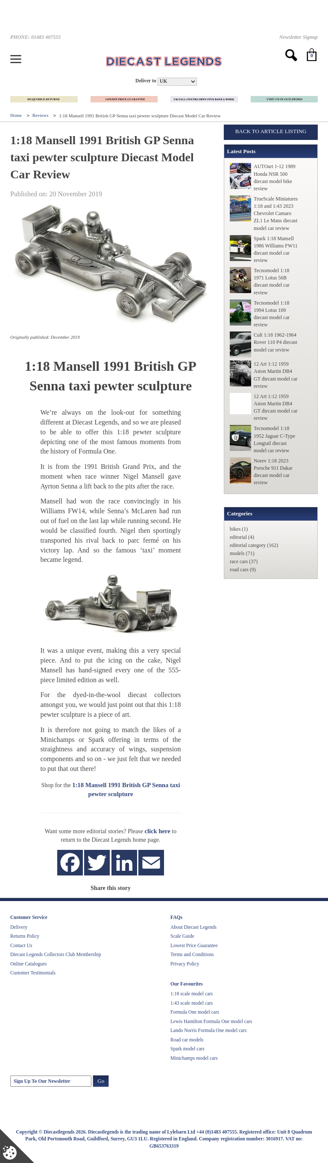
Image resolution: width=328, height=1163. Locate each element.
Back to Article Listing (271, 131)
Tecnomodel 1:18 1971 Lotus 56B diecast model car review (272, 281)
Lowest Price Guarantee (193, 945)
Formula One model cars (194, 1012)
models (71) (242, 553)
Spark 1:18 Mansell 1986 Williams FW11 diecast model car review (276, 249)
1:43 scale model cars (191, 1003)
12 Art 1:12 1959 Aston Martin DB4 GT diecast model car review (276, 375)
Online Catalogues (28, 963)
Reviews (41, 115)
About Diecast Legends (193, 927)
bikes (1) (239, 529)
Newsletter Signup (298, 37)
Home (16, 115)
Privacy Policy (184, 963)
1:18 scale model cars (191, 993)
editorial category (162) (254, 545)
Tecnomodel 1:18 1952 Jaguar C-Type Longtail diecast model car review (274, 439)
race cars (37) (244, 561)
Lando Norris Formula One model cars (208, 1030)
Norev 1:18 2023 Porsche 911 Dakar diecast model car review (273, 472)
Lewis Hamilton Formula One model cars (211, 1021)
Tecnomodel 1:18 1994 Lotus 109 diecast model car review (272, 314)
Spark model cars (187, 1048)
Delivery (18, 927)
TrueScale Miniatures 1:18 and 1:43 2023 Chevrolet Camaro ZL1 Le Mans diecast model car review (276, 213)
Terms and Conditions (192, 954)
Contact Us (21, 945)
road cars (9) (243, 570)
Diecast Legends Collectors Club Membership (55, 954)
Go (100, 1081)
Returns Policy (24, 936)
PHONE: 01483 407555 (35, 37)
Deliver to (145, 81)
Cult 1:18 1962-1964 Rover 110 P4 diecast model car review (275, 342)
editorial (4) (242, 537)
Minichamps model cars (194, 1058)
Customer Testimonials (33, 972)
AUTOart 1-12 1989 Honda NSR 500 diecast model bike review (275, 177)
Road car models (186, 1039)
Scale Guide (182, 936)
